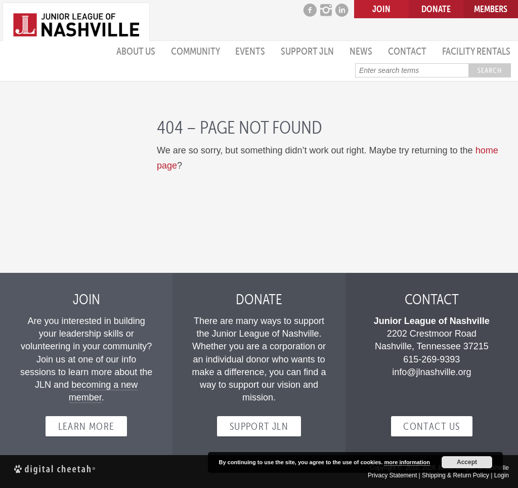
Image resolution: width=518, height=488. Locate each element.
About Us (135, 51)
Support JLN (307, 51)
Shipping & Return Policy (455, 475)
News (361, 51)
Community (195, 51)
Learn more (86, 426)
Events (250, 51)
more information (406, 462)
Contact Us (431, 426)
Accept (467, 462)
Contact (407, 51)
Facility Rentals (476, 51)
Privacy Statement (392, 475)
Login (501, 475)
